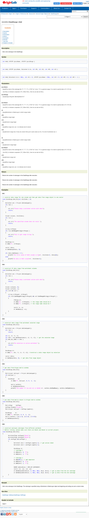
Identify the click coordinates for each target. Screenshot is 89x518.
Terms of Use (14, 511)
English (1, 507)
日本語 (9, 507)
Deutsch (6, 507)
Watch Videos (77, 3)
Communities (45, 8)
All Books (3, 13)
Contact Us (67, 8)
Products (5, 8)
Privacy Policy (8, 511)
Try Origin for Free (66, 3)
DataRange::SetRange (20, 495)
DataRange (54, 13)
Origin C (10, 13)
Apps (14, 8)
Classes (31, 13)
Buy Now (56, 3)
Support (34, 8)
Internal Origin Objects (41, 13)
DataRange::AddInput (7, 495)
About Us (57, 8)
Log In (87, 1)
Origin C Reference (20, 13)
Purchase (23, 8)
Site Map (2, 511)
